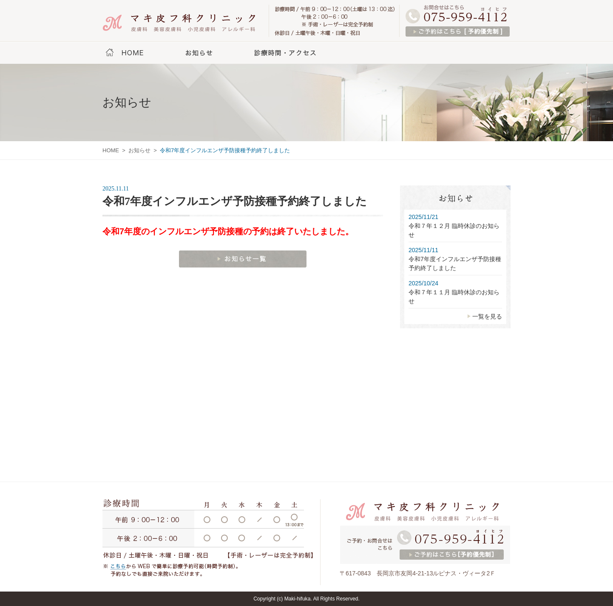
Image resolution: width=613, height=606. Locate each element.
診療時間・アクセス (287, 53)
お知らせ (199, 53)
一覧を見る (487, 316)
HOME (133, 53)
